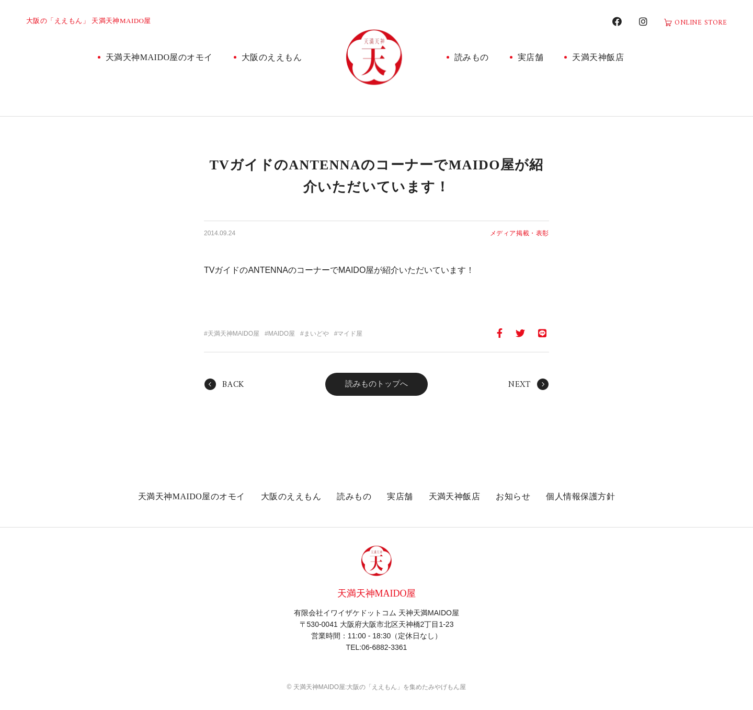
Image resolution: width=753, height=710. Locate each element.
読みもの (471, 57)
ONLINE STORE (701, 23)
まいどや (316, 333)
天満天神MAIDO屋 (233, 333)
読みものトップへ (376, 384)
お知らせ (513, 496)
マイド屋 (349, 333)
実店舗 (530, 57)
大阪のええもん (272, 57)
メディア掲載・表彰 (519, 233)
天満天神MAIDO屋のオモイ (159, 57)
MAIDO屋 (281, 333)
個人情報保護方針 (580, 496)
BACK (233, 384)
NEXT (519, 384)
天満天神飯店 (598, 57)
